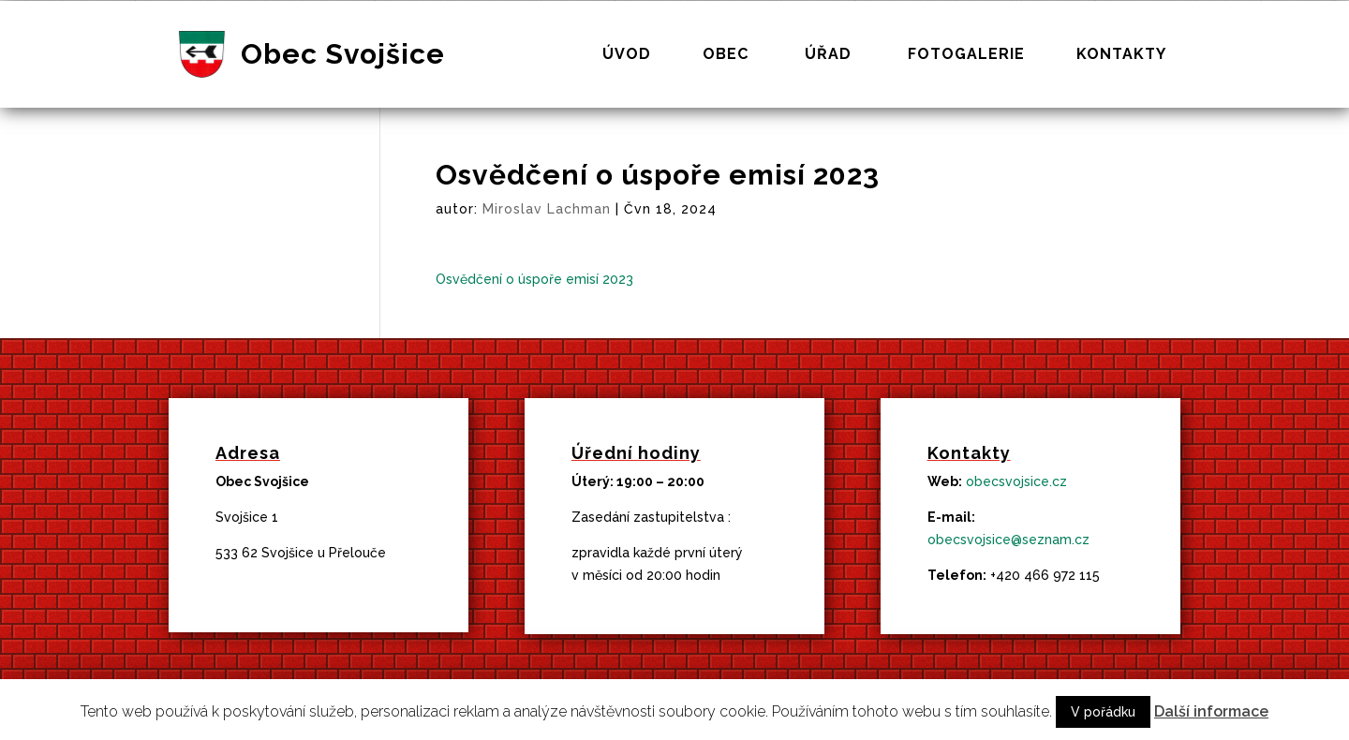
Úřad (828, 55)
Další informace (1211, 711)
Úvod (626, 55)
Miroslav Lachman (546, 208)
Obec (726, 55)
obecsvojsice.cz (1016, 481)
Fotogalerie (966, 55)
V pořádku (1103, 711)
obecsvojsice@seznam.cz (1008, 539)
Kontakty (1121, 55)
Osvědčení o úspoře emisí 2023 (534, 279)
